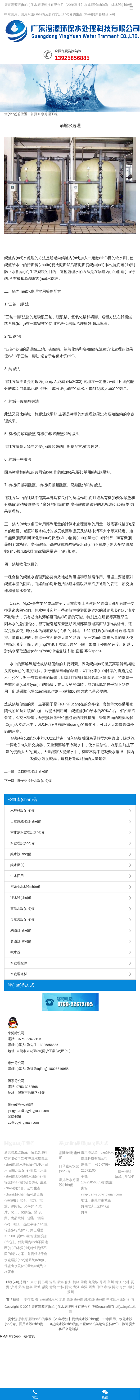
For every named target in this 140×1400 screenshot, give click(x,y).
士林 (60, 1287)
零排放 (29, 1299)
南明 (131, 1287)
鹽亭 (29, 1287)
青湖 (76, 1287)
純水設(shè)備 (20, 854)
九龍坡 (93, 1282)
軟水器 (15, 952)
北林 (126, 1282)
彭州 (123, 1287)
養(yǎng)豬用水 (46, 1299)
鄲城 (37, 1287)
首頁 (34, 114)
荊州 (70, 1292)
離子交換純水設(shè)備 (35, 780)
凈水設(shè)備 (20, 898)
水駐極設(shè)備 (22, 810)
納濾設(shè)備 (20, 930)
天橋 (21, 1287)
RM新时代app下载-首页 (17, 1336)
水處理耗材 (18, 974)
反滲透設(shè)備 (22, 919)
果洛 (60, 1282)
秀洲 (102, 1282)
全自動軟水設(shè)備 (33, 771)
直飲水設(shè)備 (22, 908)
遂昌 (52, 1282)
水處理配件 (18, 963)
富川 (110, 1282)
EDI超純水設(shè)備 (25, 887)
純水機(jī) (17, 865)
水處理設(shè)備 (22, 843)
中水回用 (17, 876)
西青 (92, 1287)
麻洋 (84, 1287)
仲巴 (99, 1287)
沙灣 (13, 1287)
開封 (115, 1287)
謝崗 (45, 1287)
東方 (33, 1282)
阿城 (68, 1287)
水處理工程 (49, 114)
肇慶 (84, 1282)
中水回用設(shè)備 (120, 1299)
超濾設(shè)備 (20, 941)
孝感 (107, 1287)
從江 (118, 1282)
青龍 (53, 1287)
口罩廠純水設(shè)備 (25, 821)
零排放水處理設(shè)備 (27, 832)
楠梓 (76, 1282)
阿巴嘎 (43, 1282)
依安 (68, 1282)
